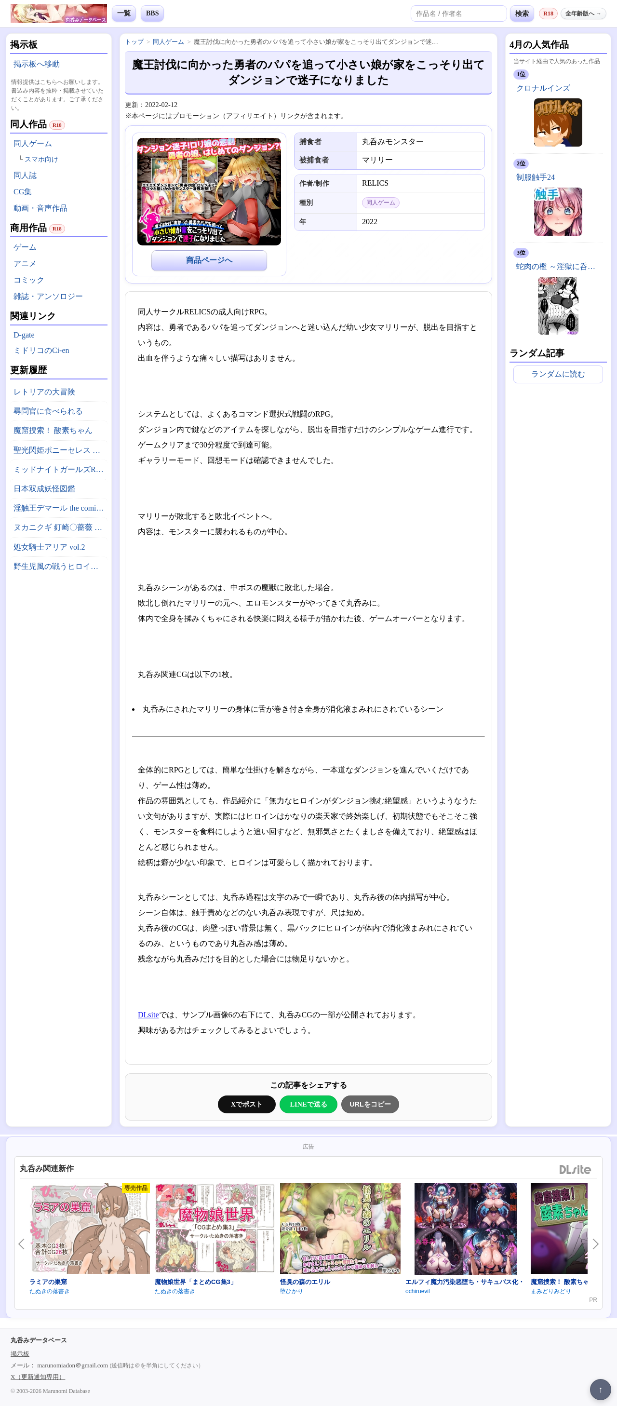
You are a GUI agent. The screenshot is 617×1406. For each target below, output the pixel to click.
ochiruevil (417, 1291)
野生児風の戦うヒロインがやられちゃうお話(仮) (60, 566)
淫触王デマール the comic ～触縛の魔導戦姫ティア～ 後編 (60, 508)
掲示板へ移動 (36, 64)
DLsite (148, 1015)
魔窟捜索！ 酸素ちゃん (53, 430)
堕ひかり (291, 1291)
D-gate (24, 335)
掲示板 (20, 1353)
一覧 (124, 13)
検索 (522, 13)
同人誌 (25, 175)
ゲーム (25, 247)
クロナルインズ (543, 88)
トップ (134, 41)
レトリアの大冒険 (44, 392)
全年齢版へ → (583, 13)
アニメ (25, 263)
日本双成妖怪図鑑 (44, 489)
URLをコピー (370, 1104)
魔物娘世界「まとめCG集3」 (196, 1281)
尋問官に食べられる (48, 411)
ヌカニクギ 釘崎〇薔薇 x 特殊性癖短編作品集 (60, 527)
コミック (28, 280)
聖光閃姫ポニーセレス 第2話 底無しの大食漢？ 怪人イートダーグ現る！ (60, 450)
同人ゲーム (32, 143)
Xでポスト (247, 1104)
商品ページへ (209, 260)
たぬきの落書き (49, 1291)
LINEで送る (308, 1104)
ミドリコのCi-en (41, 350)
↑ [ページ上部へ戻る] (601, 1389)
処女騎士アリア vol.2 (49, 547)
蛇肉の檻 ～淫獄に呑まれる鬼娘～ (559, 266)
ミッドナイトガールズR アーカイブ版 (60, 469)
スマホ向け (41, 159)
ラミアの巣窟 (48, 1281)
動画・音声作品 (40, 208)
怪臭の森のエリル (305, 1281)
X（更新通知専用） (38, 1376)
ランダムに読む (558, 374)
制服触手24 (535, 177)
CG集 (22, 192)
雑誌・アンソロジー (48, 296)
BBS (152, 13)
